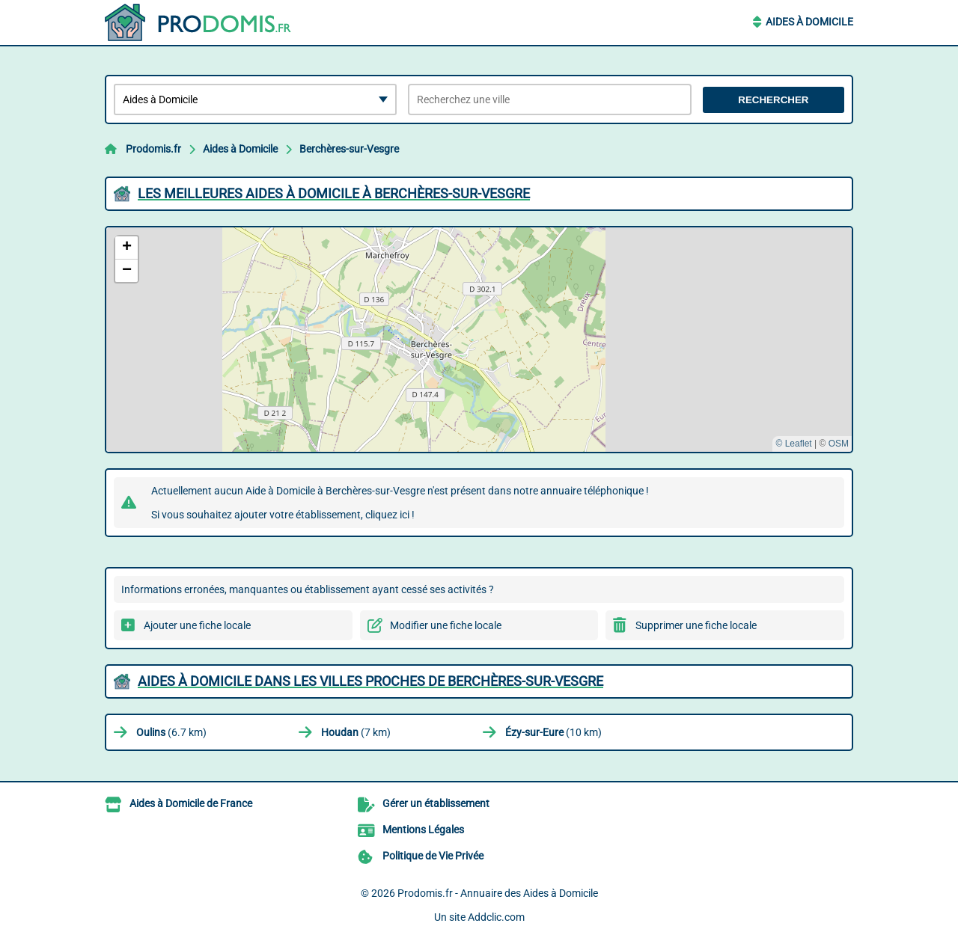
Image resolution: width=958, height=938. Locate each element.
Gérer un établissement (435, 803)
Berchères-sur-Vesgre (349, 149)
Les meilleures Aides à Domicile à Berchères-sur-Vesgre (334, 193)
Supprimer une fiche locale (696, 625)
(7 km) (356, 732)
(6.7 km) (171, 732)
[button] (126, 248)
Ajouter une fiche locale (197, 625)
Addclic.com (496, 917)
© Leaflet (793, 443)
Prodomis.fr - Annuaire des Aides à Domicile (497, 893)
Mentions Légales (423, 830)
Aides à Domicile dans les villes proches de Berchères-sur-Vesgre (370, 681)
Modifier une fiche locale (445, 625)
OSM (839, 443)
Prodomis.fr (153, 149)
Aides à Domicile (809, 22)
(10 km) (553, 732)
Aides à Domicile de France (190, 803)
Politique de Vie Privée (432, 856)
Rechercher (773, 99)
